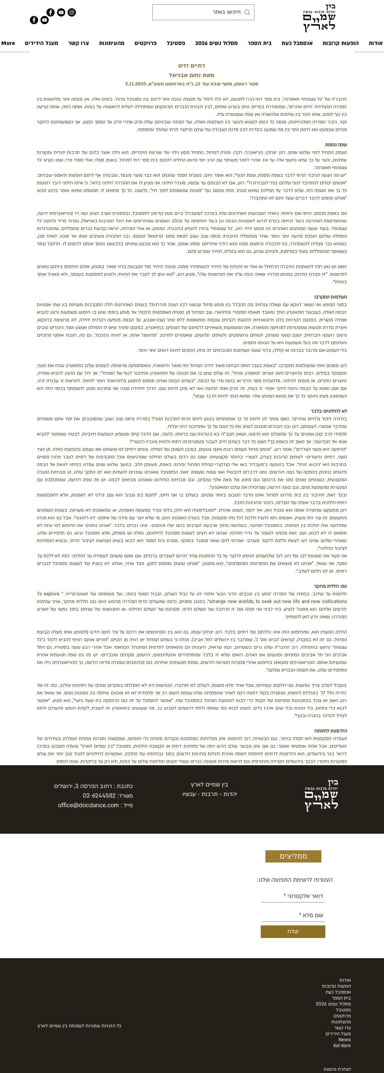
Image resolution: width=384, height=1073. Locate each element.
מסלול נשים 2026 (333, 1004)
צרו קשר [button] (342, 1028)
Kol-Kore (342, 1046)
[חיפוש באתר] (204, 12)
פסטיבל (343, 1010)
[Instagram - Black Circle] (72, 12)
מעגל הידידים (338, 1034)
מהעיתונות (341, 1022)
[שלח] (293, 931)
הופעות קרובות (336, 986)
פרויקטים (342, 1016)
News (345, 1040)
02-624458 (97, 796)
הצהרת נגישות (337, 1069)
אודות (345, 980)
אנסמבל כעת (338, 992)
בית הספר (341, 998)
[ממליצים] (293, 856)
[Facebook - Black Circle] (50, 12)
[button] (297, 43)
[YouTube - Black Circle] (61, 12)
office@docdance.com (88, 805)
